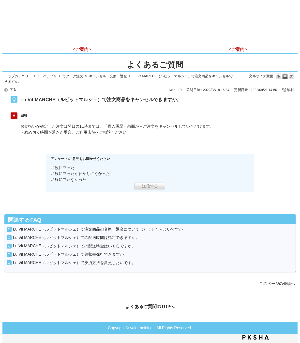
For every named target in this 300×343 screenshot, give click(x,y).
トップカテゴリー (18, 76)
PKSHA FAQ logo (255, 337)
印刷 (290, 90)
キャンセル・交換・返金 (108, 76)
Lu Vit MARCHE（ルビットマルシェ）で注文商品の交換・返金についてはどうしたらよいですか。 (100, 229)
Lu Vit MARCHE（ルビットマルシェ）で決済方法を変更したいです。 (74, 263)
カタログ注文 (72, 76)
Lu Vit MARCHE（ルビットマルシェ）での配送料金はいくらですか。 (74, 246)
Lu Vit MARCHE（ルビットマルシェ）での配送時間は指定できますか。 (76, 237)
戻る (12, 90)
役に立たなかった (70, 179)
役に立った (65, 168)
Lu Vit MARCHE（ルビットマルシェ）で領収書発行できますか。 (70, 254)
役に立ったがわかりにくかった (82, 174)
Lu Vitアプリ (47, 76)
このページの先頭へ (277, 283)
